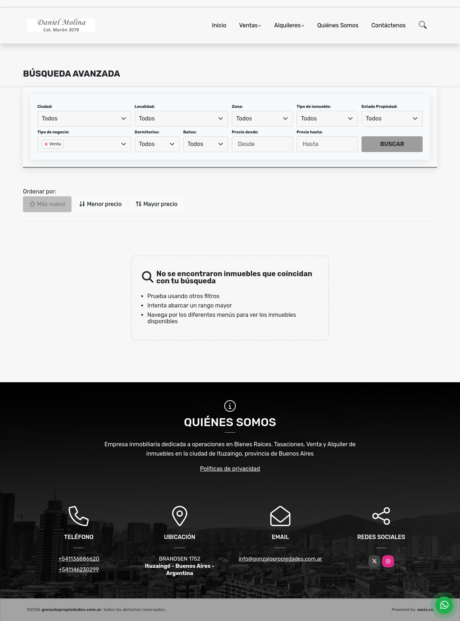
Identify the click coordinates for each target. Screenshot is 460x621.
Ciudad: (44, 106)
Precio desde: (245, 132)
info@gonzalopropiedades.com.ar (280, 559)
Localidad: (145, 106)
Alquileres (287, 25)
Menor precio (100, 204)
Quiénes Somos (338, 25)
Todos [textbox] (50, 118)
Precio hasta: (309, 132)
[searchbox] (44, 155)
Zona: (237, 106)
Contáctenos (388, 25)
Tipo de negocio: (53, 132)
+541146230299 (79, 569)
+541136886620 (78, 559)
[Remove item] (46, 144)
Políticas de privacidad (230, 468)
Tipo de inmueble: (313, 106)
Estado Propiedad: (379, 106)
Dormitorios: (147, 132)
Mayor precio (156, 204)
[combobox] (84, 119)
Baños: (190, 132)
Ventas (248, 25)
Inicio (219, 25)
